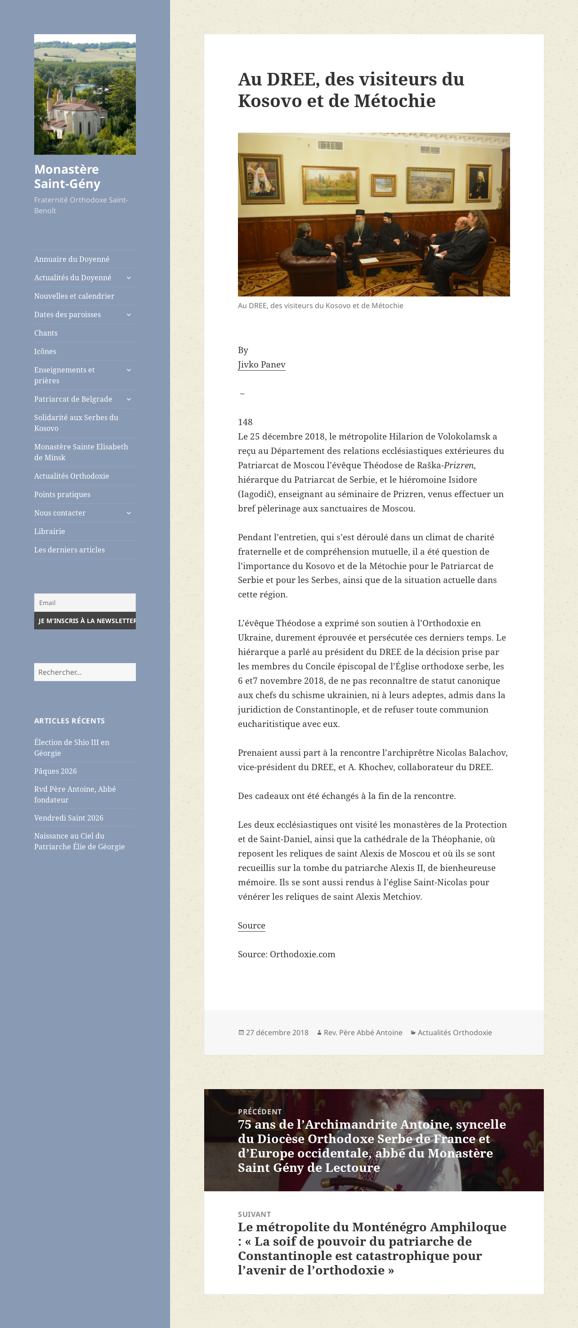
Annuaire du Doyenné (72, 259)
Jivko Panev (262, 364)
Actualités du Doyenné (73, 278)
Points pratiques (62, 494)
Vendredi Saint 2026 (68, 818)
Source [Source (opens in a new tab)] (251, 925)
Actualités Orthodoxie (71, 476)
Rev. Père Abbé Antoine (363, 1032)
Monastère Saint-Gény (67, 176)
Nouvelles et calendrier (74, 296)
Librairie (49, 531)
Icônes (45, 351)
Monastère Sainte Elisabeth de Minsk (81, 452)
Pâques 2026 (55, 771)
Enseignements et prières (64, 375)
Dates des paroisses (67, 314)
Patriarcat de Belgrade (73, 399)
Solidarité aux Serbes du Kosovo (76, 423)
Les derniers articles (69, 550)
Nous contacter (60, 513)
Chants (46, 333)
